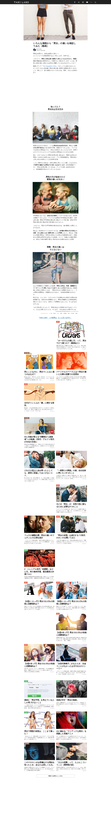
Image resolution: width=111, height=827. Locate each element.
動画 (76, 313)
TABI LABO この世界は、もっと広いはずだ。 (55, 318)
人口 (58, 313)
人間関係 (65, 313)
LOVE (58, 322)
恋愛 (61, 313)
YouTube (72, 313)
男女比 (54, 313)
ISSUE (26, 550)
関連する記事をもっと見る (55, 776)
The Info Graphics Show (74, 311)
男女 (69, 313)
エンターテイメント (44, 313)
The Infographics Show (49, 66)
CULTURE (27, 353)
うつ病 (51, 313)
